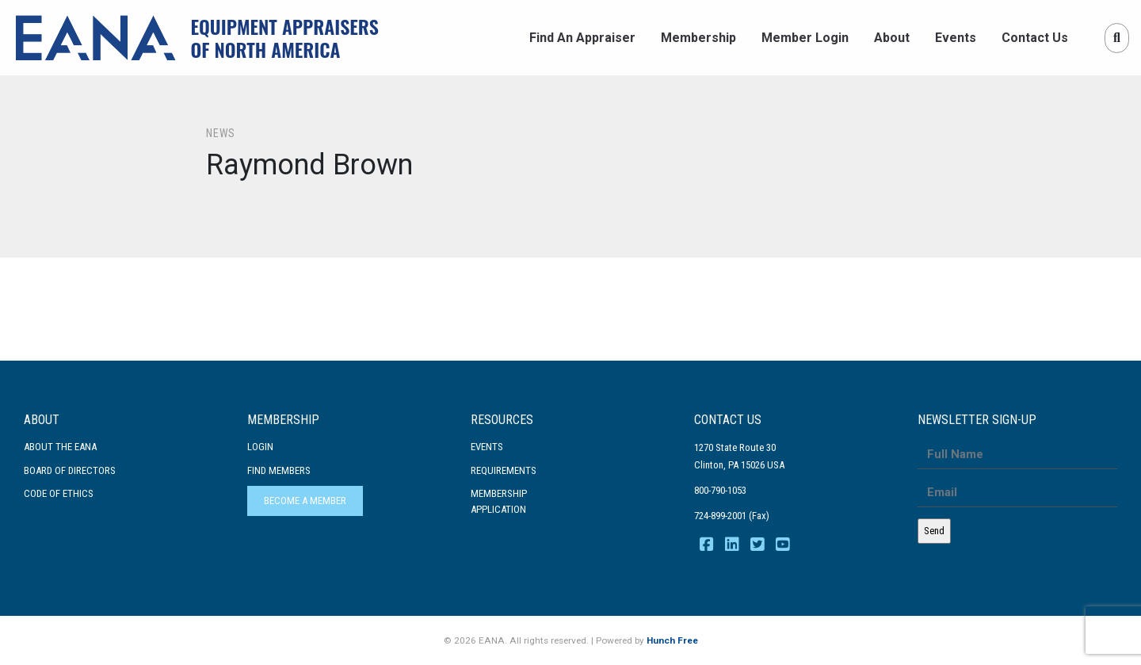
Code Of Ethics (58, 493)
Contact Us (1035, 37)
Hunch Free (672, 640)
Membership (698, 37)
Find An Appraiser (582, 37)
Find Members (279, 470)
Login (260, 447)
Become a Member (305, 500)
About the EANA (60, 447)
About (892, 37)
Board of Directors (70, 470)
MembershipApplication (499, 501)
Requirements (503, 470)
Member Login (805, 37)
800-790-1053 (720, 490)
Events (955, 37)
